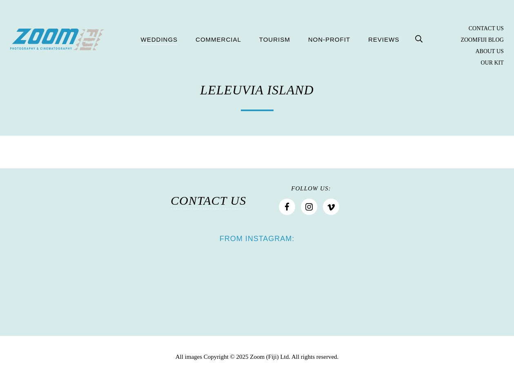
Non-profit (329, 39)
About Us (489, 51)
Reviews (383, 39)
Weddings (159, 39)
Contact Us (486, 28)
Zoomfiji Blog (482, 40)
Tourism (274, 39)
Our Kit (492, 63)
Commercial (218, 39)
